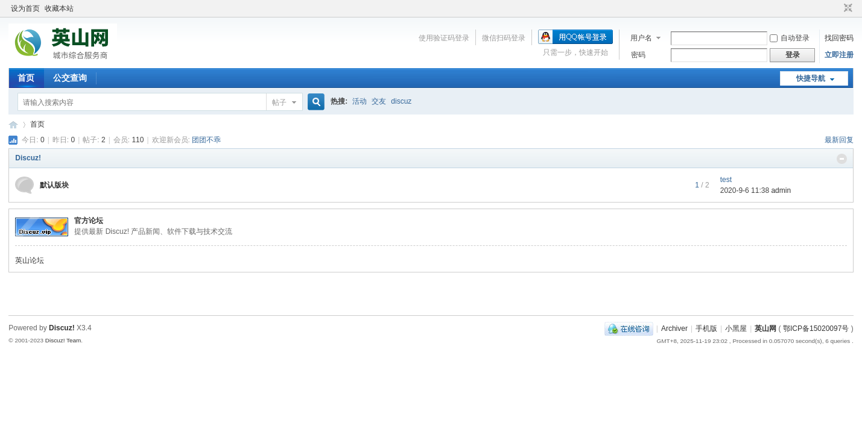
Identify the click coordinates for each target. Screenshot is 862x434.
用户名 (641, 38)
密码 (638, 55)
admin (781, 190)
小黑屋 (736, 328)
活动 (359, 101)
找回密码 (839, 38)
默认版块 (54, 185)
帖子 (279, 102)
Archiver (674, 328)
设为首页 (25, 8)
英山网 (13, 124)
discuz (401, 101)
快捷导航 (810, 78)
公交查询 (70, 78)
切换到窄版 (847, 8)
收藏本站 (59, 8)
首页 (25, 78)
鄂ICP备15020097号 (816, 328)
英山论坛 (29, 260)
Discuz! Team (63, 340)
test (726, 179)
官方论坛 (88, 220)
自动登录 (790, 38)
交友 (379, 101)
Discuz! (28, 158)
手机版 (706, 328)
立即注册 (839, 55)
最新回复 (839, 140)
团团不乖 (206, 140)
